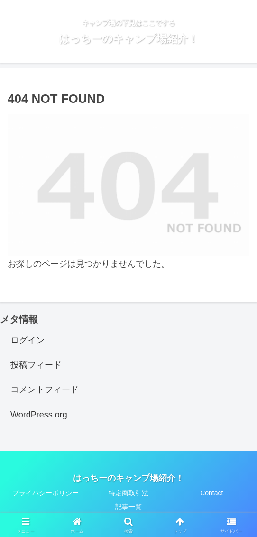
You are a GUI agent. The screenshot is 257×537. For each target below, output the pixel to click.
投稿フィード (36, 365)
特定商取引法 (128, 493)
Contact (211, 493)
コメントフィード (44, 389)
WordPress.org (38, 414)
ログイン (27, 340)
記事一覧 (128, 506)
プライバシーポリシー (45, 493)
